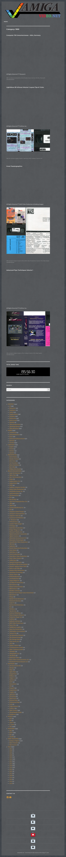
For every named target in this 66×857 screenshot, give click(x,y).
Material (11, 440)
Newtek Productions (15, 601)
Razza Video (12, 625)
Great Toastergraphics (14, 166)
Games (11, 412)
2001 (10, 779)
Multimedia (12, 418)
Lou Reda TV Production (16, 582)
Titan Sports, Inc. (14, 641)
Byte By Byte (13, 499)
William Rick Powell (15, 469)
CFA (10, 509)
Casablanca (12, 410)
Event (29, 78)
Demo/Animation (14, 434)
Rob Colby (12, 467)
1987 (10, 753)
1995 (7, 78)
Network (11, 422)
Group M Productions (15, 562)
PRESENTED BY (12, 455)
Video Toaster (46, 260)
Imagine (11, 692)
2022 (10, 783)
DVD (10, 718)
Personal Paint (13, 700)
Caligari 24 (12, 678)
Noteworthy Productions (16, 605)
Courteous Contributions (14, 78)
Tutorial (38, 158)
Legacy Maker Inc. (14, 580)
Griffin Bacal (12, 560)
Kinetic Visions (13, 574)
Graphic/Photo (13, 414)
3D (9, 158)
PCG (10, 607)
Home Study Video (14, 568)
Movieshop (12, 696)
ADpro (11, 670)
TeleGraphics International (17, 631)
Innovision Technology (16, 572)
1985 (10, 749)
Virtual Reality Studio (15, 712)
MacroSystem (13, 584)
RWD (33, 815)
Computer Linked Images (16, 511)
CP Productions (13, 521)
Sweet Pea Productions (15, 629)
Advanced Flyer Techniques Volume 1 (19, 270)
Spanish (11, 453)
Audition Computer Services (17, 487)
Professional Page (14, 702)
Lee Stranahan (13, 463)
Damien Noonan (14, 459)
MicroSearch (13, 594)
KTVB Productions (14, 576)
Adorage (11, 667)
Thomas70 (42, 78)
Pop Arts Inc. (13, 611)
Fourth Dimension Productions (18, 548)
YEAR (9, 747)
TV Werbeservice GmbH (16, 647)
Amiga (11, 479)
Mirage (11, 597)
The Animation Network (16, 635)
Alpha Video (12, 475)
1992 (10, 763)
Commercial (12, 432)
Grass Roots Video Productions (18, 556)
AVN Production (14, 495)
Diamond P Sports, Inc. (15, 532)
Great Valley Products (15, 558)
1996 (10, 771)
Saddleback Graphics (15, 627)
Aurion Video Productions (16, 489)
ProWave (34, 158)
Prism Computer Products (16, 615)
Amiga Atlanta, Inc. (14, 481)
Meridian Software (14, 590)
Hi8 (36, 78)
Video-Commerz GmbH (16, 649)
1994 (10, 767)
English (21, 158)
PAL (39, 78)
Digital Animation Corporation (18, 534)
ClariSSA (11, 680)
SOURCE (10, 716)
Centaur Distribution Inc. (16, 507)
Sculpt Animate (13, 706)
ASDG (11, 485)
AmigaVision (13, 674)
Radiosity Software (14, 621)
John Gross (12, 461)
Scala (10, 704)
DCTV (10, 682)
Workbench (12, 714)
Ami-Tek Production (15, 477)
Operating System (14, 426)
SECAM (11, 736)
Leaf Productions (14, 578)
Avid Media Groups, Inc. (16, 491)
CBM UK (11, 505)
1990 (10, 759)
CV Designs (12, 526)
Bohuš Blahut (13, 457)
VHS (41, 158)
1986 (10, 751)
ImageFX (11, 688)
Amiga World (13, 483)
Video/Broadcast (10, 79)
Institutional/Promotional (16, 438)
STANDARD (11, 728)
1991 (10, 761)
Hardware (12, 416)
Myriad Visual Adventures (16, 599)
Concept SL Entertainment (17, 513)
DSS (10, 686)
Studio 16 (12, 708)
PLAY (33, 821)
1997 (10, 773)
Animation (12, 408)
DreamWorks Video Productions (18, 542)
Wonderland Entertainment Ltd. (18, 661)
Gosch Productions (14, 554)
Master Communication (16, 586)
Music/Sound (13, 420)
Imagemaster (13, 690)
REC (33, 834)
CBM (10, 503)
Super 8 (11, 722)
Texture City (12, 633)
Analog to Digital (15, 158)
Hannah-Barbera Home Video (18, 566)
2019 (10, 781)
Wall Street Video (14, 657)
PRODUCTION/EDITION (14, 471)
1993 (10, 765)
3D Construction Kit (15, 665)
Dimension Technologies (16, 540)
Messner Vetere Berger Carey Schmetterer (21, 592)
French (11, 448)
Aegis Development (14, 473)
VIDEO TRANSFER (13, 738)
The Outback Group (14, 637)
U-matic (11, 724)
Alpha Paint (12, 672)
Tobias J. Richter (14, 645)
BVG (10, 497)
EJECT (33, 840)
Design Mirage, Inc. (14, 530)
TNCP (10, 643)
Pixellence (12, 609)
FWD (33, 827)
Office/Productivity (14, 424)
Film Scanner (13, 745)
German (33, 78)
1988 (10, 755)
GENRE (10, 430)
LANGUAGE (11, 444)
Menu (6, 21)
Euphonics (12, 546)
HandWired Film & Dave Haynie (18, 564)
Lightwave (25, 158)
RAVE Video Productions (30, 260)
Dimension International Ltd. (17, 538)
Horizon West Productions (16, 570)
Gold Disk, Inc (13, 552)
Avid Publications (14, 493)
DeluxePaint (12, 684)
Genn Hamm (13, 550)
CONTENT (11, 404)
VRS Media (12, 655)
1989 (10, 757)
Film (10, 730)
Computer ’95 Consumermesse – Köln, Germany (23, 35)
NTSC (30, 158)
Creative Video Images (15, 523)
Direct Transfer (24, 78)
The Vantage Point (14, 639)
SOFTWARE (11, 663)
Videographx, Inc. (14, 653)
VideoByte (12, 651)
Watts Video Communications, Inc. (19, 659)
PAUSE (33, 846)
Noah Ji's (12, 603)
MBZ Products (13, 588)
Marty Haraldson (14, 465)
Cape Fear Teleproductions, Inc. (18, 501)
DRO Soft (12, 544)
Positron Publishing (15, 613)
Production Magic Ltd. (15, 617)
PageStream (12, 698)
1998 (10, 775)
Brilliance (12, 676)
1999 (10, 777)
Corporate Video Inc (15, 515)
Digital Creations (14, 536)
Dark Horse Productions (16, 528)
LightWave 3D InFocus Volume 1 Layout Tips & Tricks (25, 87)
